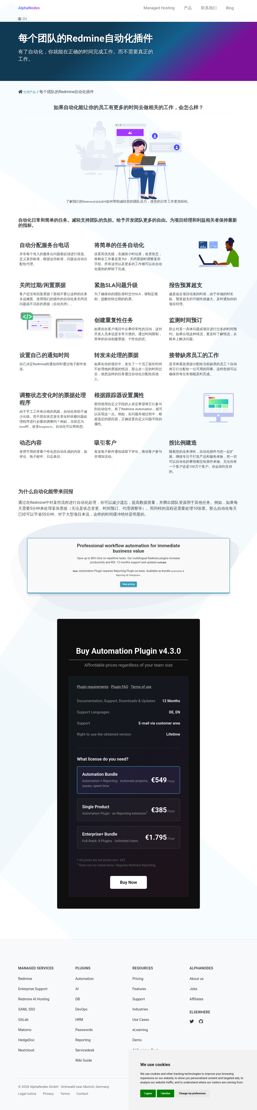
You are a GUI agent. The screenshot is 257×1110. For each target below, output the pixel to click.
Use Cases (140, 1020)
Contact (82, 1094)
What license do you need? (102, 770)
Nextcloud (26, 1050)
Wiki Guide (83, 1060)
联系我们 (209, 8)
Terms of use (141, 698)
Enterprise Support (32, 989)
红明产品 (31, 92)
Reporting (83, 1040)
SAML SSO (26, 1009)
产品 (188, 8)
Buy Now (128, 893)
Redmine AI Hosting (33, 999)
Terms (65, 1094)
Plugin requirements (92, 698)
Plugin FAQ (119, 698)
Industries (140, 1009)
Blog (230, 8)
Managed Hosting (159, 8)
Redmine (25, 979)
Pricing (137, 979)
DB (77, 999)
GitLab (23, 1020)
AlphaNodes (29, 8)
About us (197, 979)
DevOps (81, 1009)
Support (138, 999)
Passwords (84, 1030)
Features (139, 989)
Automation (84, 979)
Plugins (82, 968)
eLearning (140, 1030)
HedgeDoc (26, 1040)
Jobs (193, 989)
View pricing (128, 594)
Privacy (48, 1094)
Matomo (24, 1030)
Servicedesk (84, 1050)
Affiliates (196, 999)
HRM (79, 1020)
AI (77, 989)
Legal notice (27, 1094)
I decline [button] (165, 1093)
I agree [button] (148, 1093)
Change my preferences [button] (192, 1093)
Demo (137, 1040)
